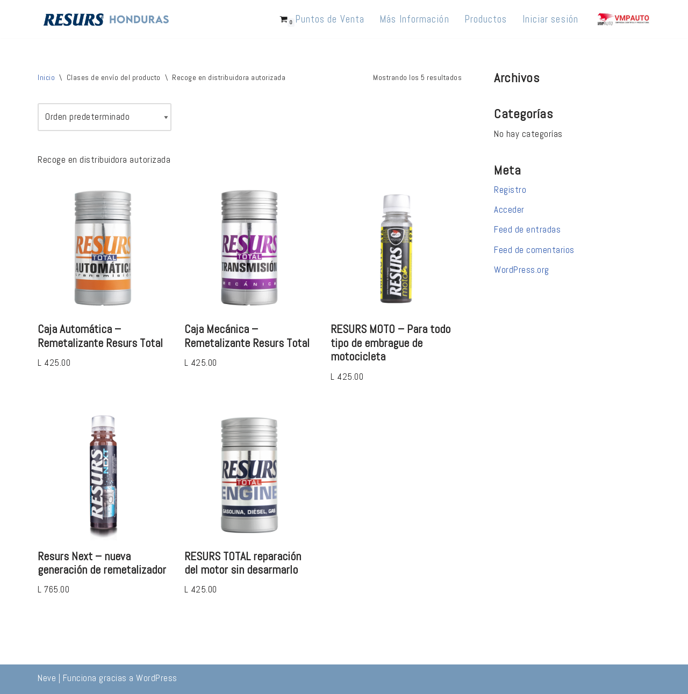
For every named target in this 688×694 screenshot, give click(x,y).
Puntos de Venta (330, 19)
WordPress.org (521, 270)
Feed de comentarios (534, 250)
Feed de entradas (527, 229)
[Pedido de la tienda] (104, 117)
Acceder (509, 209)
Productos (485, 19)
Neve (47, 678)
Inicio (46, 77)
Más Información (414, 19)
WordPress (156, 678)
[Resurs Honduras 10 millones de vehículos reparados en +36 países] (106, 19)
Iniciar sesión (550, 19)
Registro (510, 190)
